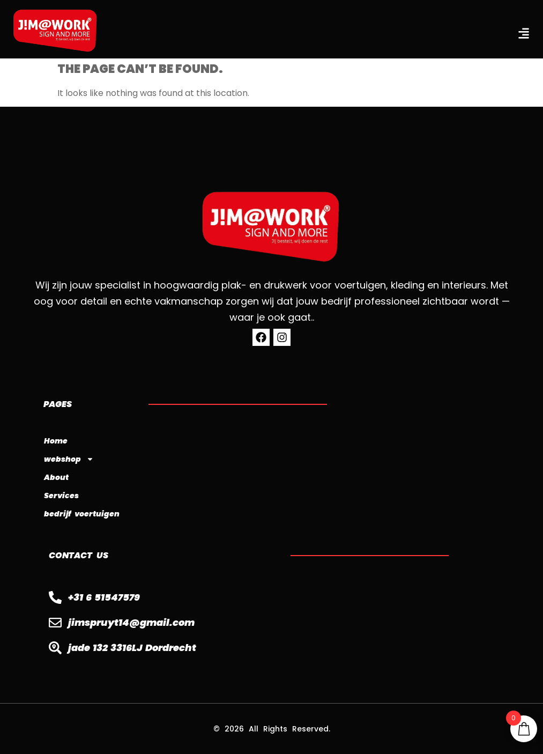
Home (56, 440)
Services (61, 495)
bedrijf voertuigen (82, 513)
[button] (523, 33)
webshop (69, 459)
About (56, 477)
